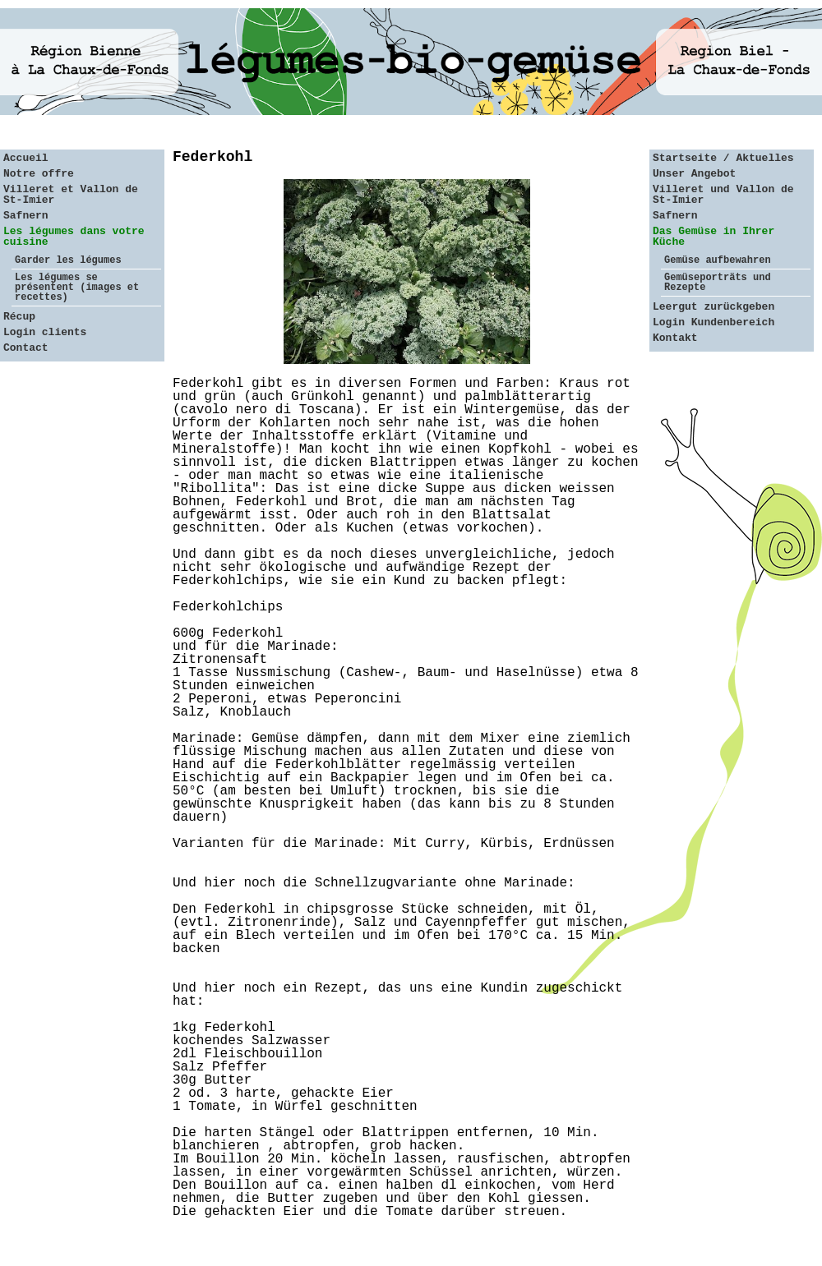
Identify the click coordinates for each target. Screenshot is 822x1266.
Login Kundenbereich (713, 322)
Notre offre (38, 174)
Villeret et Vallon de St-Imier (70, 194)
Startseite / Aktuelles (723, 158)
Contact (25, 348)
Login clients (44, 332)
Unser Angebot (694, 174)
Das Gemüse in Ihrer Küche (713, 236)
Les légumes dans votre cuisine (74, 236)
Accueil (25, 158)
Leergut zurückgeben (713, 307)
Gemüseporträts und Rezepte (717, 282)
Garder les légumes (68, 260)
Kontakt (675, 338)
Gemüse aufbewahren (717, 260)
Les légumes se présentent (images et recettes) (77, 287)
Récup (19, 317)
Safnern (25, 215)
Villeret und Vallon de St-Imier (723, 194)
